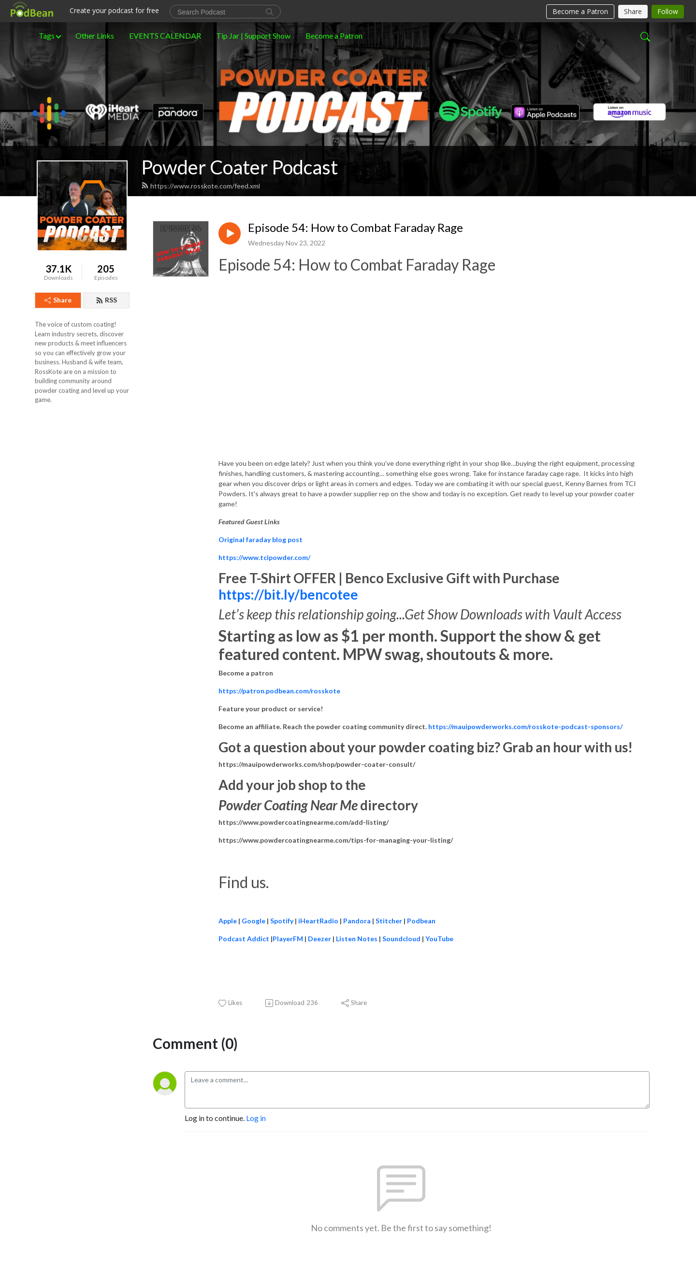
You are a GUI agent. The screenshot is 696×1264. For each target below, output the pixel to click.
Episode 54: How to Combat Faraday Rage (355, 227)
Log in (256, 1117)
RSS (106, 300)
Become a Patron (333, 35)
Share (58, 300)
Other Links (94, 35)
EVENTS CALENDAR (165, 35)
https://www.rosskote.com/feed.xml (200, 186)
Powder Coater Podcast (239, 167)
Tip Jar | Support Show (253, 35)
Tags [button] (47, 35)
